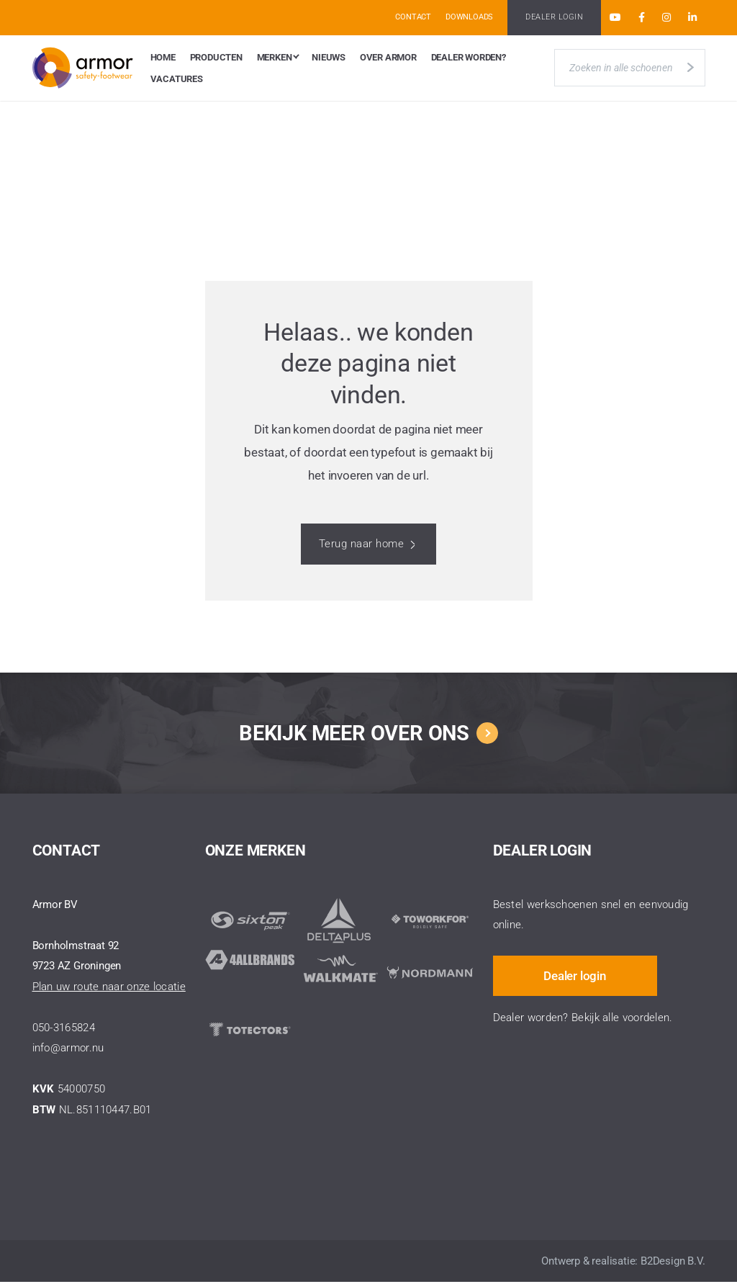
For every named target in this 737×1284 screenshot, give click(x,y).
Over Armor (388, 58)
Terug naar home (361, 545)
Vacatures (176, 81)
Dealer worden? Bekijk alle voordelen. (583, 1015)
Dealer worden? (468, 58)
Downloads (469, 17)
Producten (216, 58)
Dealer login (577, 972)
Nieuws (328, 58)
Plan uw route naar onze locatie (109, 988)
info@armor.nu (68, 1049)
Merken (274, 58)
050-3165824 (63, 1029)
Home (163, 58)
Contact (413, 17)
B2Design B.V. (673, 1263)
